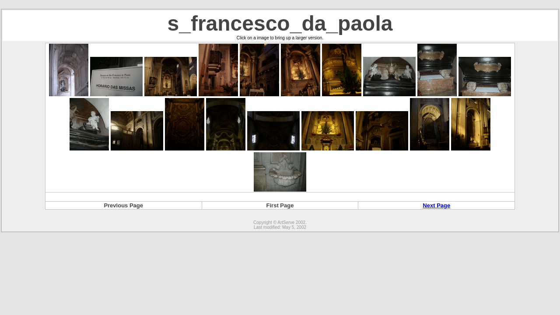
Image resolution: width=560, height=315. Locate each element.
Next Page (436, 205)
